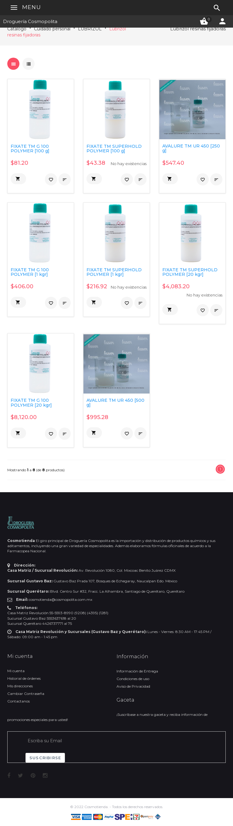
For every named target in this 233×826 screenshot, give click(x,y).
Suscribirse (45, 757)
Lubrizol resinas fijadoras (198, 29)
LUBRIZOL (90, 29)
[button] (18, 178)
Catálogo (16, 29)
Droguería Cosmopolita (30, 21)
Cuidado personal (52, 29)
